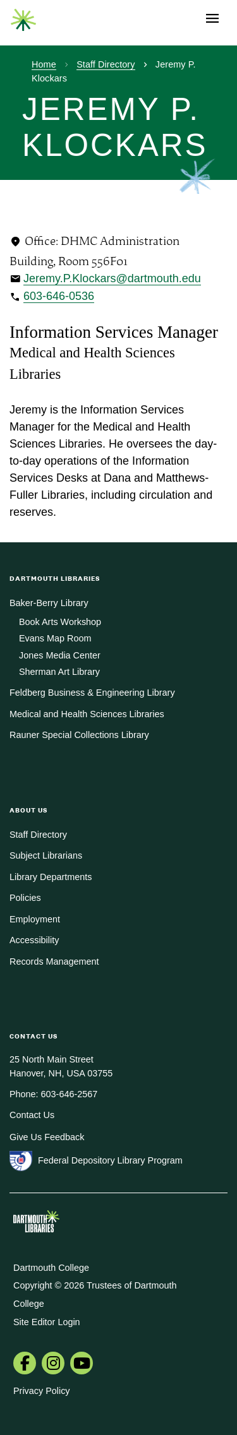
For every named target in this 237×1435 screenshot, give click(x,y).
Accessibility (34, 940)
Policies (25, 898)
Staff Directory (105, 64)
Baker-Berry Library (48, 603)
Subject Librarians (45, 855)
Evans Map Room (55, 638)
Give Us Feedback (46, 1137)
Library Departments (50, 877)
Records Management (54, 961)
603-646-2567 (69, 1094)
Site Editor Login (46, 1322)
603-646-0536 (58, 296)
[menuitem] (24, 1364)
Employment (34, 919)
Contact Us (31, 1115)
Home (44, 64)
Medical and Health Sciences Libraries (86, 714)
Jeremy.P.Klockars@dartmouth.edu (112, 278)
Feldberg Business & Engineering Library (92, 693)
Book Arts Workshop (60, 622)
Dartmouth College (51, 1268)
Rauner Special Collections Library (79, 735)
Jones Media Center (59, 655)
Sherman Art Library (59, 672)
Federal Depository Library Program (110, 1160)
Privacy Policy (41, 1391)
